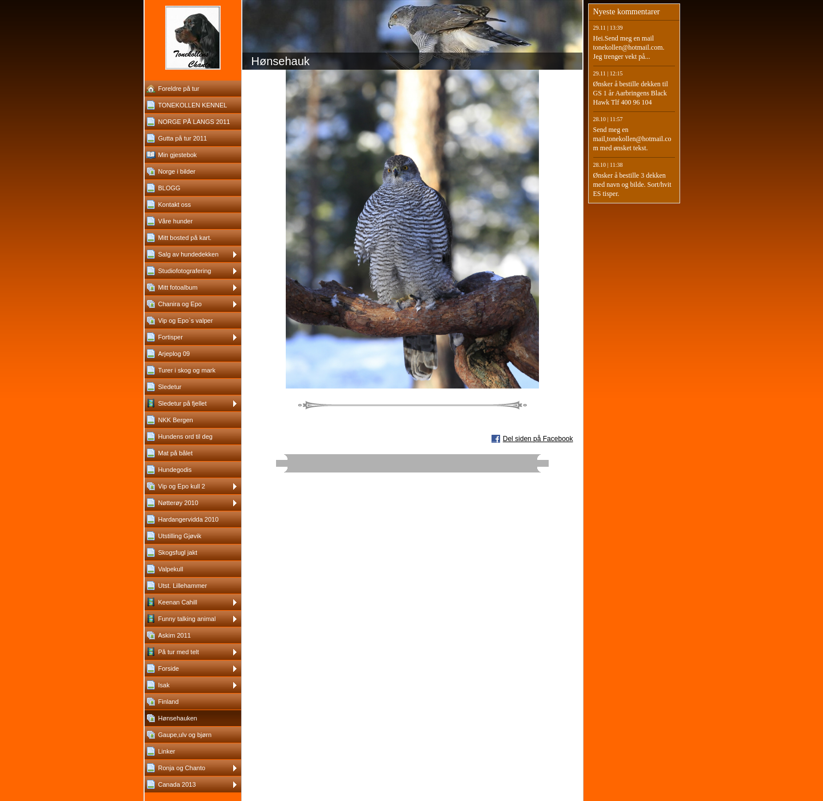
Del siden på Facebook (538, 439)
